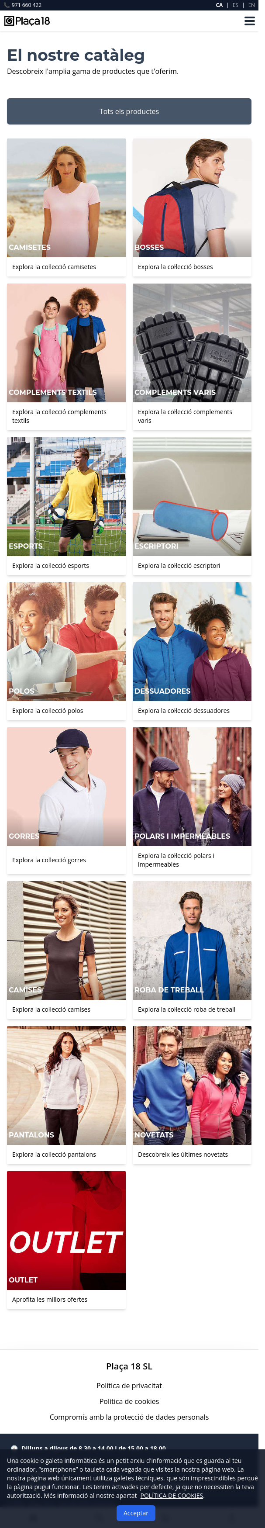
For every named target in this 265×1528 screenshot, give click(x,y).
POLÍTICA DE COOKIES (172, 1495)
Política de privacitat (129, 1385)
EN (251, 5)
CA (219, 5)
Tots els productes (129, 111)
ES (235, 5)
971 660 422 (22, 5)
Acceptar (136, 1513)
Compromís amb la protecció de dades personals (129, 1417)
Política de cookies (129, 1401)
